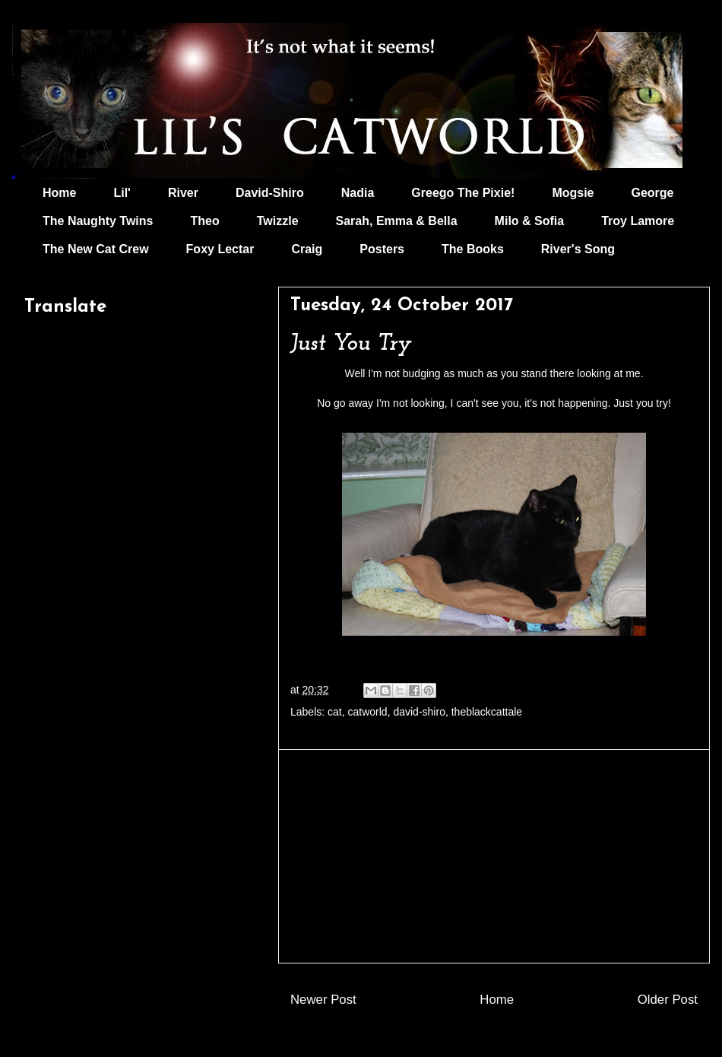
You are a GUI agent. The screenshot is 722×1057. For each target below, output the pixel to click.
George (653, 192)
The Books (473, 249)
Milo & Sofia (530, 220)
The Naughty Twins (98, 220)
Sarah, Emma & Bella (397, 220)
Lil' (121, 192)
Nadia (358, 192)
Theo (204, 220)
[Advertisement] (494, 856)
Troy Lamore (637, 220)
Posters (381, 249)
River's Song (578, 249)
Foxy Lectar (220, 249)
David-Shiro (270, 192)
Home (59, 192)
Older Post (668, 999)
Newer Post (323, 999)
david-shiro (419, 712)
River (183, 192)
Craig (306, 249)
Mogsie (573, 192)
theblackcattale (486, 712)
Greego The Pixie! (463, 192)
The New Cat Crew (96, 249)
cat (335, 712)
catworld (368, 712)
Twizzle (278, 220)
